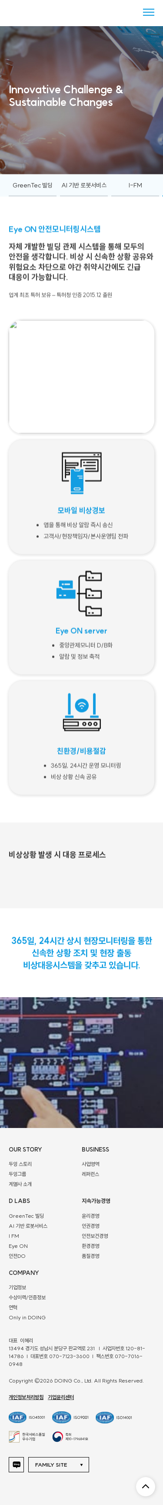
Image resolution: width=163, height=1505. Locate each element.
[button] (62, 1465)
